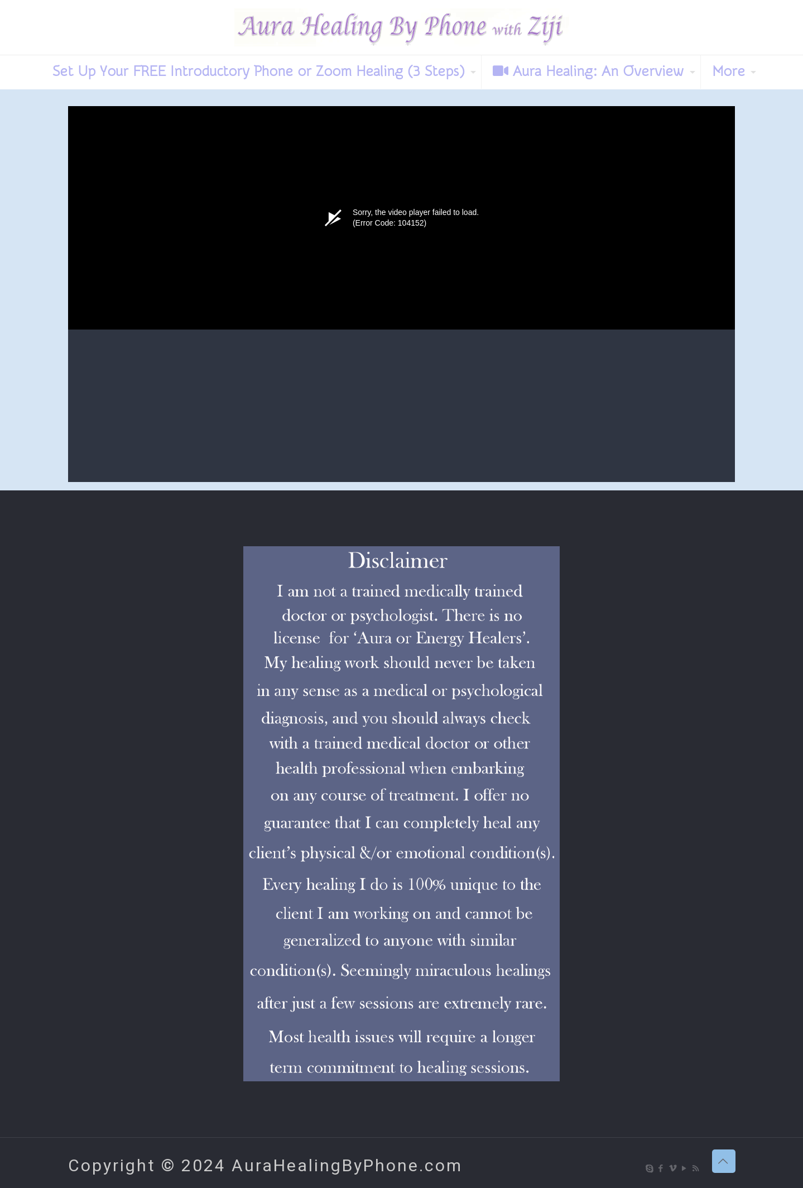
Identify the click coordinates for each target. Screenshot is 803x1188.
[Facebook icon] (661, 1168)
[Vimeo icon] (673, 1168)
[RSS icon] (697, 1168)
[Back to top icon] (723, 1161)
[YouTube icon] (685, 1168)
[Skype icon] (650, 1168)
